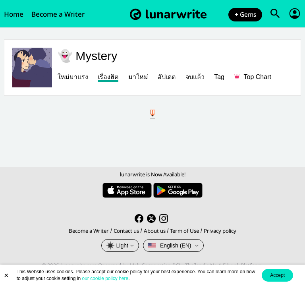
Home (13, 14)
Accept (277, 275)
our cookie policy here (105, 278)
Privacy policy (220, 231)
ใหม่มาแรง (73, 76)
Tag (219, 76)
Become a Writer (58, 14)
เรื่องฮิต (108, 76)
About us (155, 231)
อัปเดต (167, 76)
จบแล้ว (195, 76)
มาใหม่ (138, 76)
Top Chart (252, 76)
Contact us (126, 231)
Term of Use (184, 231)
